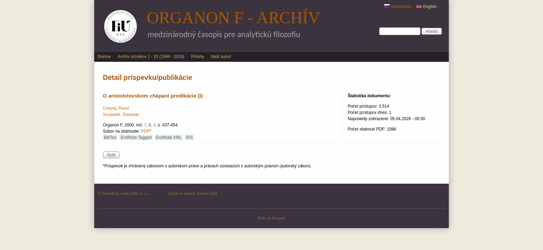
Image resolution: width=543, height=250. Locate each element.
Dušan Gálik (207, 193)
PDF (145, 131)
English (426, 6)
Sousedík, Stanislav (121, 114)
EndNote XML (169, 137)
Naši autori (221, 56)
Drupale (278, 218)
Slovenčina (397, 6)
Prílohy (197, 56)
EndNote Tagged (136, 137)
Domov (104, 56)
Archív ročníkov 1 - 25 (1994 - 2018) (151, 56)
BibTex (110, 137)
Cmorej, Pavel (116, 108)
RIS (189, 137)
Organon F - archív (233, 17)
